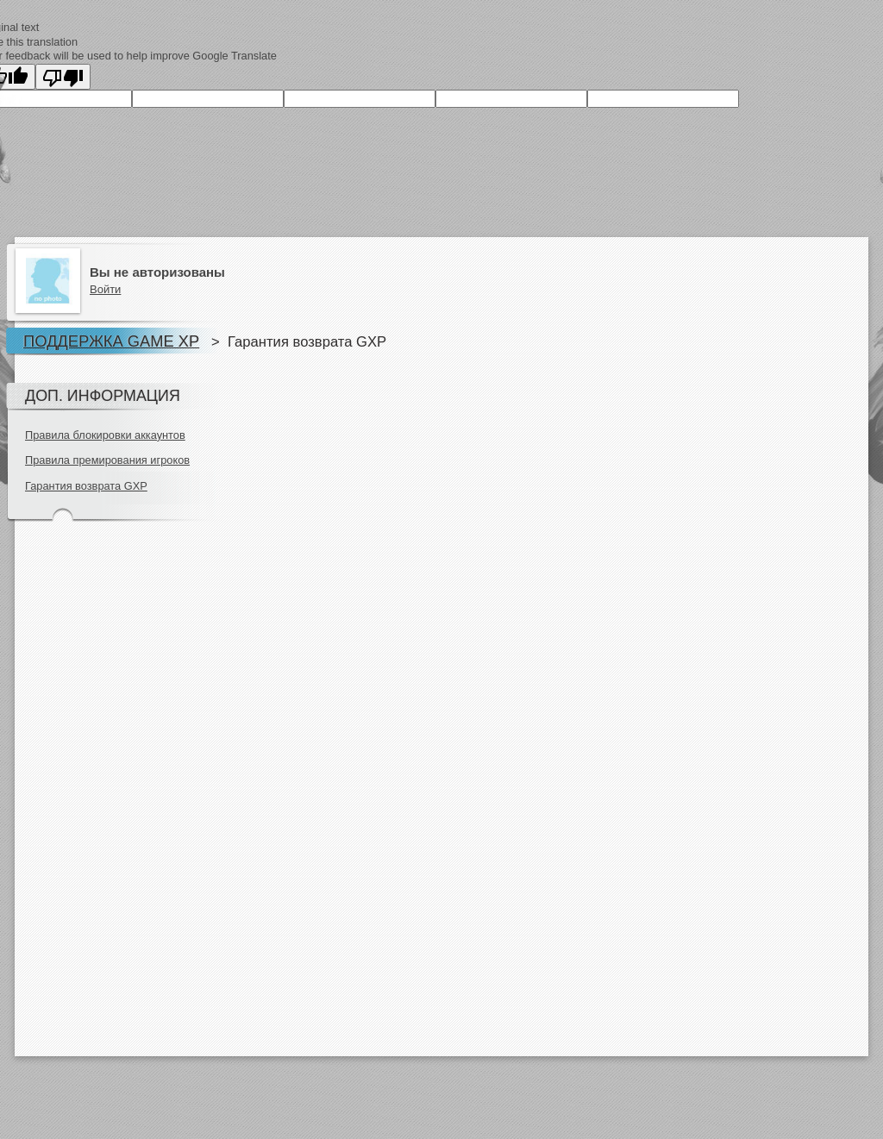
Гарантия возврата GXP (86, 485)
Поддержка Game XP (111, 341)
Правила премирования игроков (107, 460)
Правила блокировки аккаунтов (105, 435)
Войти (105, 289)
